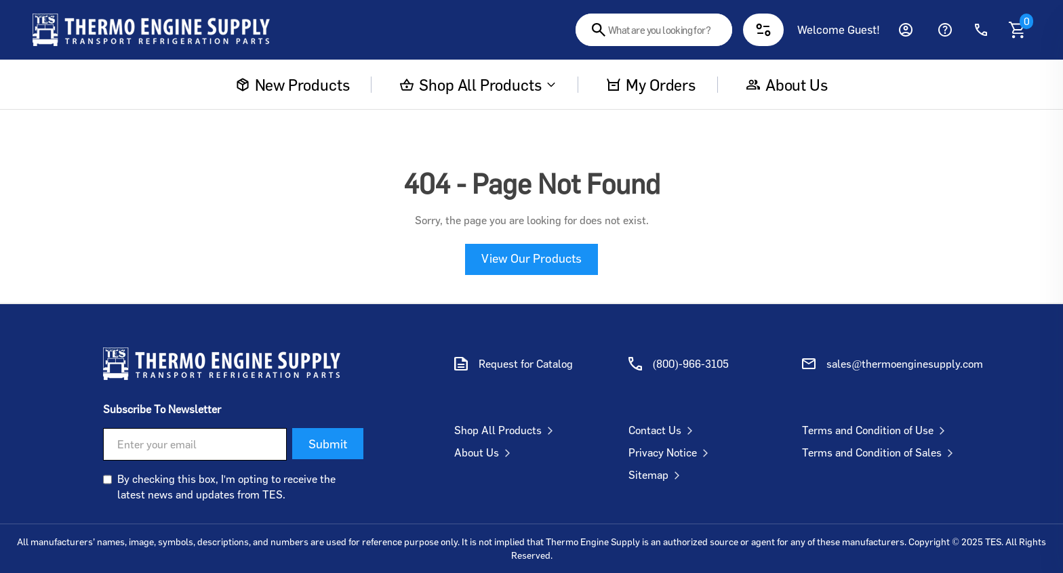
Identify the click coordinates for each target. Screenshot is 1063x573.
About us (787, 85)
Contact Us (663, 430)
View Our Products (531, 258)
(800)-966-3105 (691, 363)
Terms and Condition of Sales (880, 452)
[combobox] (654, 30)
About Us (485, 452)
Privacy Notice (671, 452)
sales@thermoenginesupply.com (904, 363)
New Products (293, 85)
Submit (327, 443)
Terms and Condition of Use (876, 430)
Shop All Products (478, 85)
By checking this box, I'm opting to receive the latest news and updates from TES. (226, 486)
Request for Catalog (526, 363)
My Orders (651, 85)
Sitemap (656, 475)
